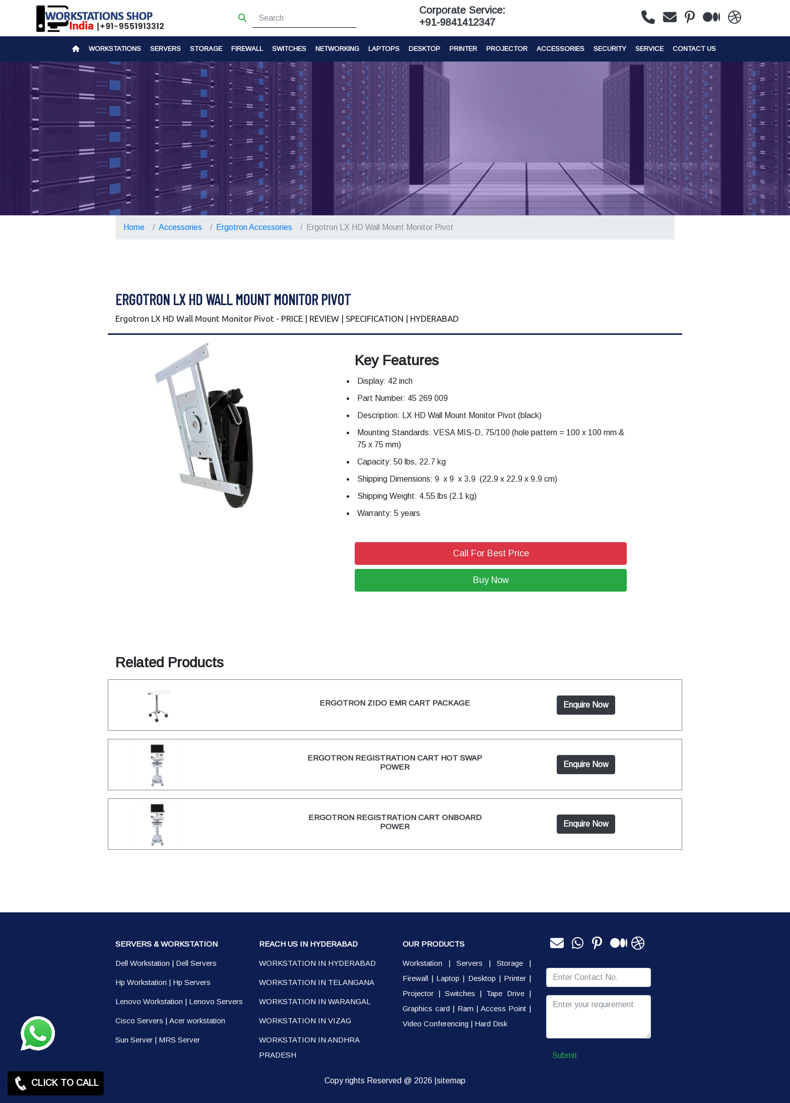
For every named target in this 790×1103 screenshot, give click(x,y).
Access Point (503, 1008)
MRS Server (179, 1039)
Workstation (422, 963)
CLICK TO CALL (56, 1083)
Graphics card (426, 1008)
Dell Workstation (142, 963)
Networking (337, 48)
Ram (465, 1008)
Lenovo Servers (216, 1001)
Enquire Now (586, 705)
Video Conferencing (436, 1023)
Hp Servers (192, 982)
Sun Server (134, 1039)
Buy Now (491, 580)
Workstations (115, 48)
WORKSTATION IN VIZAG (305, 1020)
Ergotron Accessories (254, 227)
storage (206, 48)
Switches (289, 48)
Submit (564, 1055)
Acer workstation (197, 1020)
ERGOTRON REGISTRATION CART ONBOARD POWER (395, 822)
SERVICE (649, 48)
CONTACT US (694, 48)
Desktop (424, 48)
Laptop (447, 978)
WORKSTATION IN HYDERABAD (317, 963)
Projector (507, 48)
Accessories (560, 48)
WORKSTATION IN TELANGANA (316, 982)
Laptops (384, 48)
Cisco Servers (139, 1020)
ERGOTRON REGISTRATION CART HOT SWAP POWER (394, 762)
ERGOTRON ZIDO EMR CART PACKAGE (394, 703)
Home (134, 227)
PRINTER (463, 48)
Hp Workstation (141, 982)
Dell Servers (196, 963)
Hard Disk (491, 1023)
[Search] (304, 18)
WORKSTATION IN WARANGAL (315, 1001)
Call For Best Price (491, 553)
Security (610, 48)
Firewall (247, 48)
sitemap (451, 1080)
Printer (515, 978)
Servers (165, 48)
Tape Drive (505, 993)
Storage (510, 963)
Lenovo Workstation (149, 1001)
